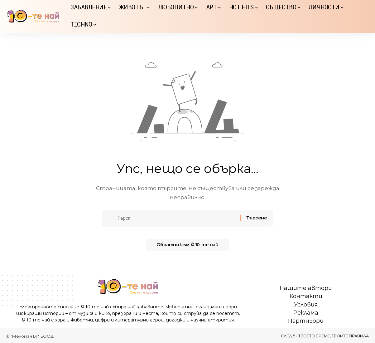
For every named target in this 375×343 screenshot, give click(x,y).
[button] (364, 16)
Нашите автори (306, 288)
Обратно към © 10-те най (188, 247)
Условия (306, 304)
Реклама (305, 312)
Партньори (306, 320)
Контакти (306, 296)
